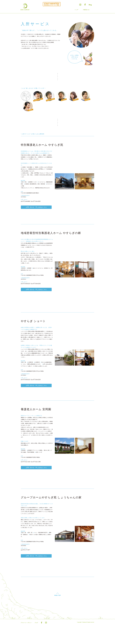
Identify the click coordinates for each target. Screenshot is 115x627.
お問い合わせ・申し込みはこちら (36, 207)
